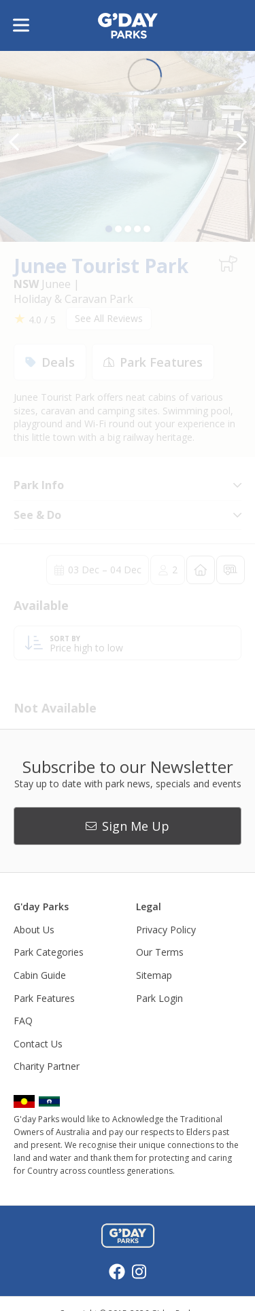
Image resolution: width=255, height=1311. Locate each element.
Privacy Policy (166, 929)
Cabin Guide (40, 975)
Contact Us (38, 1043)
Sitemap (154, 975)
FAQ (23, 1020)
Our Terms (160, 952)
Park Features (44, 998)
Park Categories (49, 952)
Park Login (159, 998)
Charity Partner (47, 1066)
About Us (34, 929)
